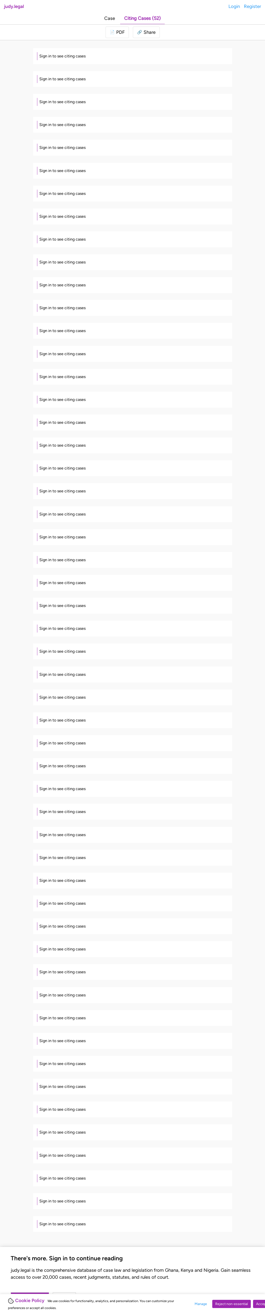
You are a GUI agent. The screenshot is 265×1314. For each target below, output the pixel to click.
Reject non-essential (231, 1304)
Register (252, 6)
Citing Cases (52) (142, 18)
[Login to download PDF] (117, 32)
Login (234, 6)
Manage (201, 1304)
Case (109, 18)
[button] (146, 32)
